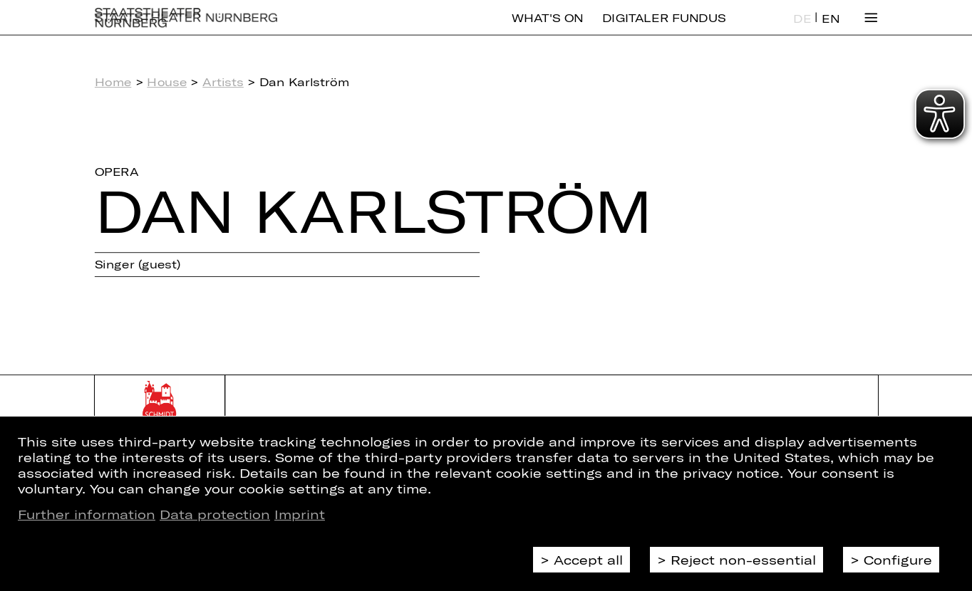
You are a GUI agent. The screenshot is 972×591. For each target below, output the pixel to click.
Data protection (215, 514)
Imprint (299, 514)
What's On (547, 28)
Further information (86, 514)
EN (830, 29)
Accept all (588, 560)
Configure (898, 560)
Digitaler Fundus (664, 28)
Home (113, 81)
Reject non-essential (743, 560)
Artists (223, 81)
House (167, 81)
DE (802, 29)
